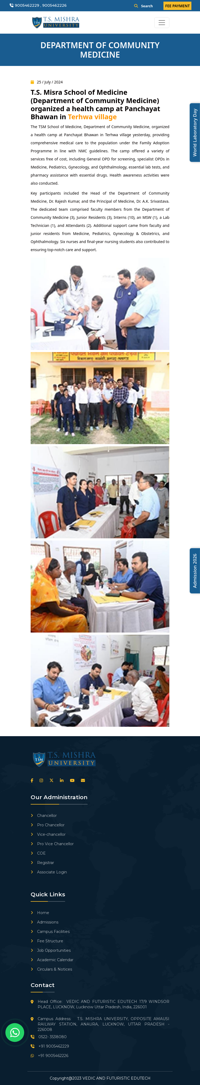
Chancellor (44, 815)
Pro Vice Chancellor (52, 843)
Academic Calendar (52, 959)
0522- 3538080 (49, 1036)
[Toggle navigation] (161, 22)
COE (38, 853)
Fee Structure (47, 941)
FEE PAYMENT (177, 5)
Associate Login (49, 872)
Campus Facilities (50, 931)
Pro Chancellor (48, 825)
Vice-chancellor (48, 834)
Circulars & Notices (51, 969)
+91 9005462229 (50, 1046)
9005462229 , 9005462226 (41, 5)
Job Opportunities (51, 950)
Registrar (42, 862)
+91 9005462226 (49, 1055)
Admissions (44, 922)
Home (40, 912)
